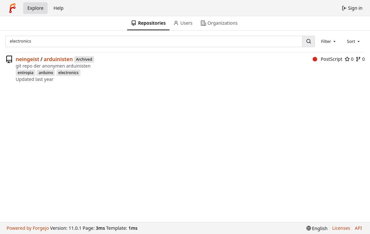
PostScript (327, 59)
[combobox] (329, 41)
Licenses (341, 228)
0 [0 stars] (349, 59)
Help (58, 8)
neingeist (27, 59)
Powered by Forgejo (28, 228)
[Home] (12, 8)
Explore (35, 8)
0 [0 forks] (360, 59)
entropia (26, 72)
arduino (45, 72)
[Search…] (308, 41)
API (358, 228)
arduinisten (58, 59)
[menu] (317, 228)
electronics (68, 72)
